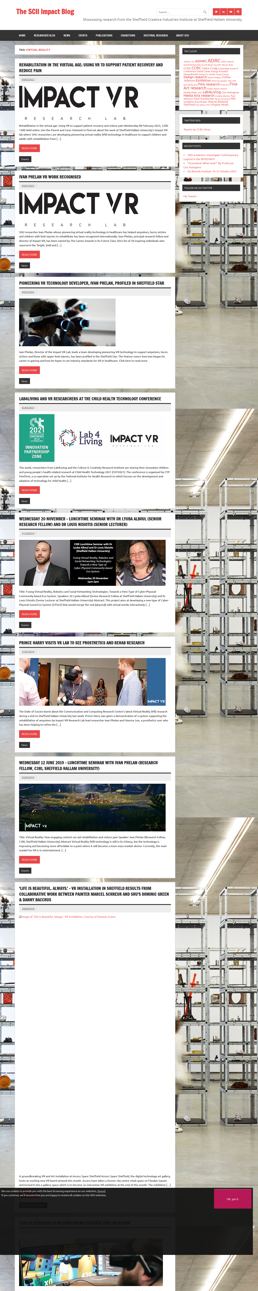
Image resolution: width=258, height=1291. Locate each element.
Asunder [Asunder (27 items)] (218, 64)
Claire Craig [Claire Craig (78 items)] (209, 68)
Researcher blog (44, 35)
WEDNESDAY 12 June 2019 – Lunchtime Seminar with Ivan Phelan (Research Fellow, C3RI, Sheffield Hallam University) (88, 765)
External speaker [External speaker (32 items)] (219, 80)
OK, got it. (233, 1199)
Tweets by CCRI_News (197, 129)
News (67, 35)
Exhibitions (128, 35)
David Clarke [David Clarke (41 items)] (203, 71)
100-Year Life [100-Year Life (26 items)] (189, 61)
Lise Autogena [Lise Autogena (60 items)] (230, 92)
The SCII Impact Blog (45, 11)
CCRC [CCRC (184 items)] (196, 68)
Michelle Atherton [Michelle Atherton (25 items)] (222, 96)
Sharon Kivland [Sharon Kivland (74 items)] (218, 101)
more (101, 1191)
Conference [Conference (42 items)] (190, 71)
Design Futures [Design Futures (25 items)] (222, 74)
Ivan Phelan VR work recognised (50, 177)
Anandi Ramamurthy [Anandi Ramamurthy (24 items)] (192, 64)
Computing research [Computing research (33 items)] (228, 68)
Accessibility (120, 1288)
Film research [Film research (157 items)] (209, 84)
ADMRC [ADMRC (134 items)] (201, 61)
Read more (29, 148)
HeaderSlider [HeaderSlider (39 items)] (191, 92)
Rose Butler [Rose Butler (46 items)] (201, 101)
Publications (104, 35)
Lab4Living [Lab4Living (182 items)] (212, 92)
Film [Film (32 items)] (230, 80)
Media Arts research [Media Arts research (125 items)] (199, 95)
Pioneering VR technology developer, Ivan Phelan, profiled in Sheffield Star (91, 283)
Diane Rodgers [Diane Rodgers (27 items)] (215, 77)
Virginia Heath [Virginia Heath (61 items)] (220, 104)
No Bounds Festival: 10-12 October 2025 (212, 171)
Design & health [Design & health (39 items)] (219, 71)
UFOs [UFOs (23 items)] (208, 104)
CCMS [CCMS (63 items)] (187, 68)
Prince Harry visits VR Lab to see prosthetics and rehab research (82, 643)
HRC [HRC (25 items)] (200, 92)
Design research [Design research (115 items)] (195, 77)
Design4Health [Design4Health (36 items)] (191, 74)
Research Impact (41, 1113)
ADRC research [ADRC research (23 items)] (227, 61)
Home (22, 35)
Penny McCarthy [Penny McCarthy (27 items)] (222, 98)
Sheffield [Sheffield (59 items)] (189, 104)
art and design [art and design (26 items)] (207, 64)
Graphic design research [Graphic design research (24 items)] (217, 88)
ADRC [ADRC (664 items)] (214, 60)
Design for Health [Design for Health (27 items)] (207, 74)
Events (83, 35)
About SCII (182, 35)
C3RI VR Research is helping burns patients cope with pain (74, 1015)
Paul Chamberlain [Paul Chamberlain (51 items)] (204, 98)
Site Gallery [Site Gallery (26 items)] (200, 104)
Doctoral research (156, 35)
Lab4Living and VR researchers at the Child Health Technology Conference (90, 399)
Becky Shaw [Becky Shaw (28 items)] (227, 64)
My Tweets (190, 196)
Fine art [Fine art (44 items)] (225, 84)
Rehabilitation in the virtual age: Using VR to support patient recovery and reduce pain (91, 68)
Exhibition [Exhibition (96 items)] (203, 80)
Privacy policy (138, 1288)
